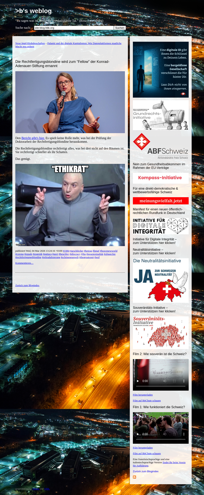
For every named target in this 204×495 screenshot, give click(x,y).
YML (47, 488)
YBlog (35, 488)
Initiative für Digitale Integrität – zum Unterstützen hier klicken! (155, 241)
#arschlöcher (76, 250)
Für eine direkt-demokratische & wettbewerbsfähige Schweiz (155, 190)
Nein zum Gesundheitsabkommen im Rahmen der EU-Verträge (159, 165)
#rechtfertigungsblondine (28, 257)
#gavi (55, 253)
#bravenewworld (108, 250)
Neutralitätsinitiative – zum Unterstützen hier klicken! (154, 251)
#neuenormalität (94, 253)
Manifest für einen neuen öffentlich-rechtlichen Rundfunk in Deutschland (159, 211)
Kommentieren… (24, 262)
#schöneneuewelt (70, 257)
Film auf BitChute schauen (147, 400)
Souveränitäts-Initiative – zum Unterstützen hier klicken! (154, 309)
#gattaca (47, 253)
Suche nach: (23, 27)
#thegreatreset (86, 257)
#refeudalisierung (51, 257)
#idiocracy (75, 253)
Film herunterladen (143, 394)
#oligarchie (109, 253)
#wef (97, 257)
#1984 (66, 250)
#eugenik (37, 253)
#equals (28, 253)
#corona (19, 253)
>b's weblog (33, 10)
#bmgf (96, 250)
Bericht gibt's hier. (33, 138)
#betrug (88, 250)
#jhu (83, 253)
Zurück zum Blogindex (146, 471)
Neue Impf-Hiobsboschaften (30, 43)
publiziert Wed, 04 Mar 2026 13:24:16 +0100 (39, 250)
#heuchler (64, 253)
